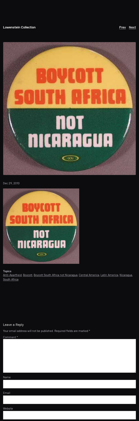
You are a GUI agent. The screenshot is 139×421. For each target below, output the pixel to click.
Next (132, 27)
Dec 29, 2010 (11, 183)
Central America (89, 275)
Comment (10, 337)
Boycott (27, 275)
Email (6, 393)
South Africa (10, 279)
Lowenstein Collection (19, 27)
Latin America (109, 275)
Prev (122, 27)
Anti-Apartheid (12, 275)
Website (8, 408)
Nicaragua (126, 275)
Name (7, 377)
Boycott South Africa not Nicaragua (55, 275)
